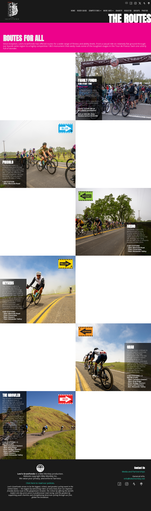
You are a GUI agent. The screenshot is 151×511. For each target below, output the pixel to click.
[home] (12, 11)
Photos (145, 10)
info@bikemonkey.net (134, 478)
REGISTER (128, 10)
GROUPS (137, 10)
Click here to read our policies (40, 483)
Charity (119, 10)
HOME (73, 10)
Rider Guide (82, 10)
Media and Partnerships (133, 471)
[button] (95, 11)
